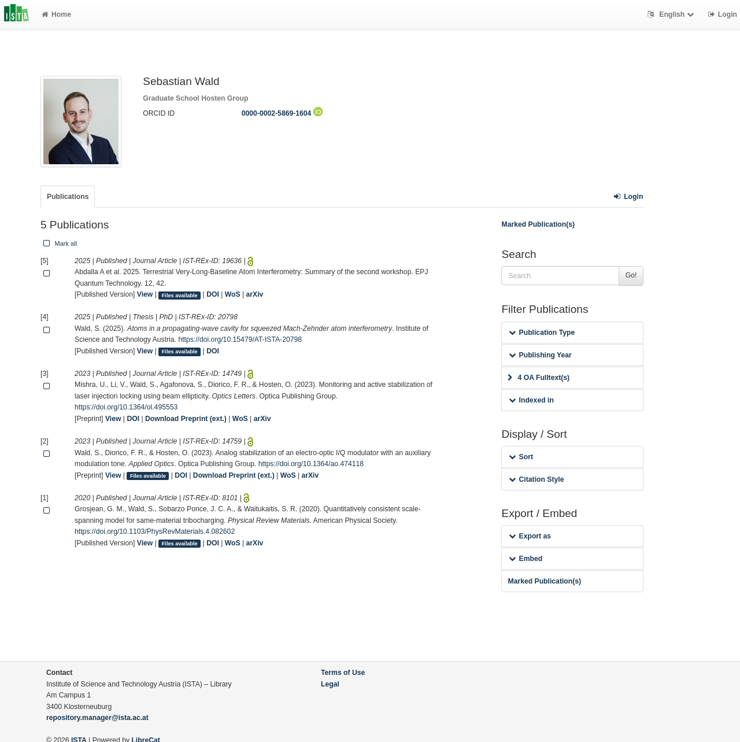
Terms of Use (343, 673)
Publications (67, 197)
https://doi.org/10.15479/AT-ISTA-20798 (240, 339)
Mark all (59, 243)
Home (56, 14)
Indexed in (531, 400)
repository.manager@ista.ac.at (97, 718)
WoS (232, 294)
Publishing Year (540, 355)
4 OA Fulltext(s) (538, 378)
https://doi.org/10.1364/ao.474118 (311, 464)
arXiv (255, 294)
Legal (330, 684)
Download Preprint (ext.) (186, 419)
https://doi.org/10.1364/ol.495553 (126, 407)
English (672, 14)
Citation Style (536, 479)
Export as (530, 536)
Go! (631, 275)
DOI (212, 294)
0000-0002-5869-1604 (282, 113)
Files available (180, 295)
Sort (520, 457)
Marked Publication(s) (538, 224)
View (145, 294)
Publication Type (542, 332)
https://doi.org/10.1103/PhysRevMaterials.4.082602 (155, 531)
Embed (525, 559)
